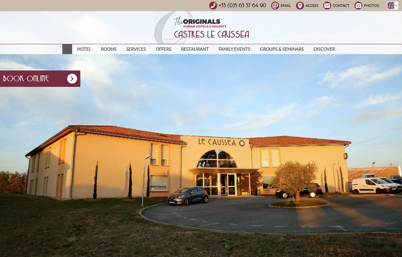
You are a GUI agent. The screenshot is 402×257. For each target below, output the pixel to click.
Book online (40, 79)
